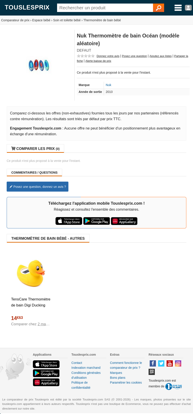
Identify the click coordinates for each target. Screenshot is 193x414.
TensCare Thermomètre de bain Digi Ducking (30, 302)
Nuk (108, 85)
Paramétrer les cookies (126, 382)
